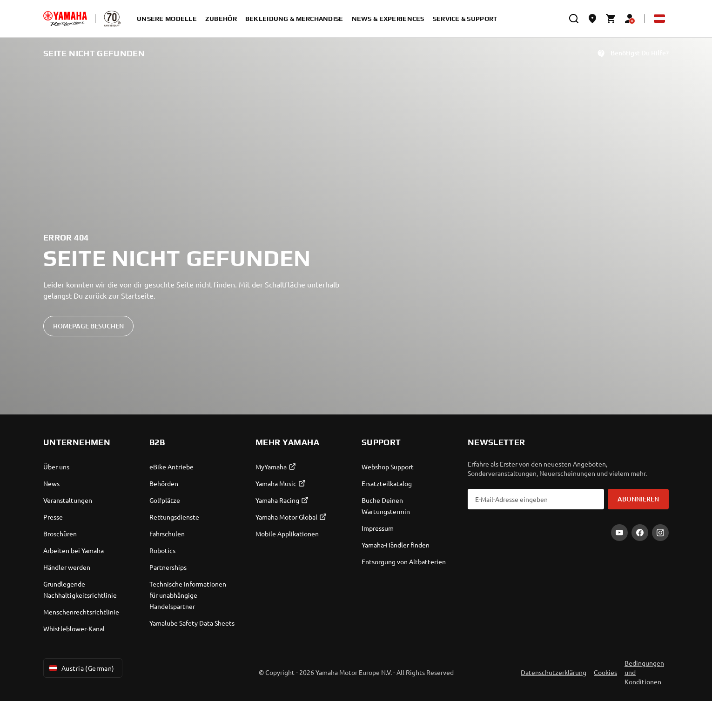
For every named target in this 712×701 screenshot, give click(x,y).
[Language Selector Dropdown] (659, 18)
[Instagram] (660, 532)
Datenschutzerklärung (553, 672)
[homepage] (65, 18)
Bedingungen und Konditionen (644, 672)
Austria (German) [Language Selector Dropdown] (80, 668)
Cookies (605, 672)
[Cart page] (611, 18)
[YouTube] (619, 532)
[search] (573, 18)
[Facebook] (639, 532)
